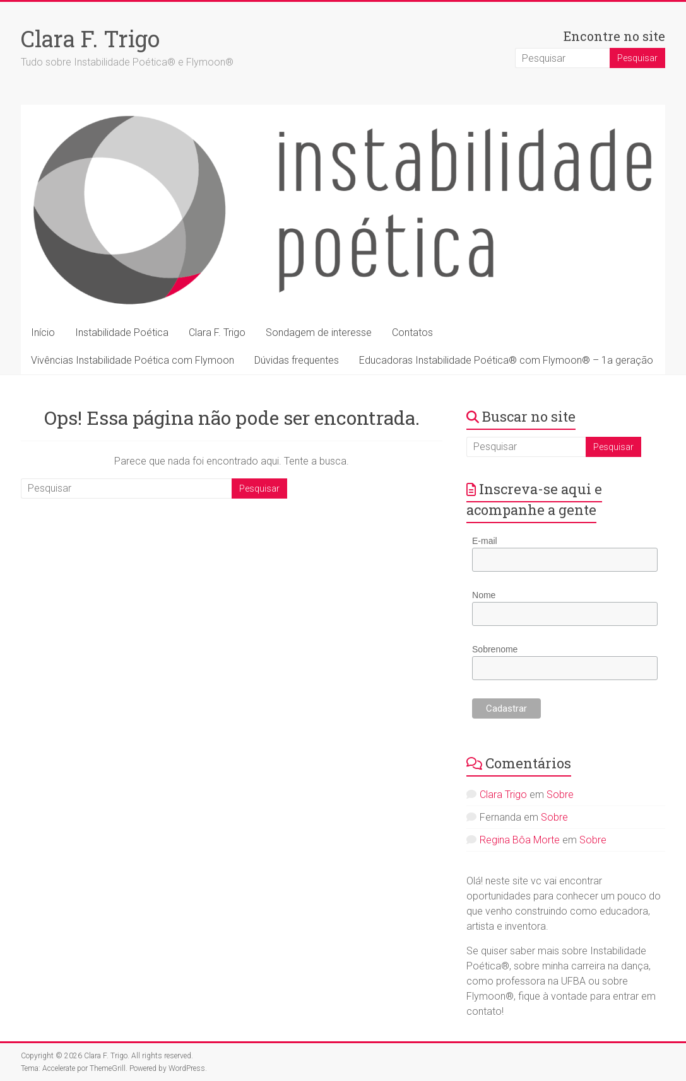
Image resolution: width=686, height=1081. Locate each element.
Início (43, 332)
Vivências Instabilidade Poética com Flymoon (132, 360)
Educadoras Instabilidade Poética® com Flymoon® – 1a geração (506, 360)
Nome (483, 595)
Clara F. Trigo (90, 38)
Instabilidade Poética (122, 332)
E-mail (484, 541)
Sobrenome (494, 649)
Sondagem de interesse (319, 332)
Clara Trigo (503, 795)
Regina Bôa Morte (520, 840)
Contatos (412, 332)
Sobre (560, 795)
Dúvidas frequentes (296, 360)
